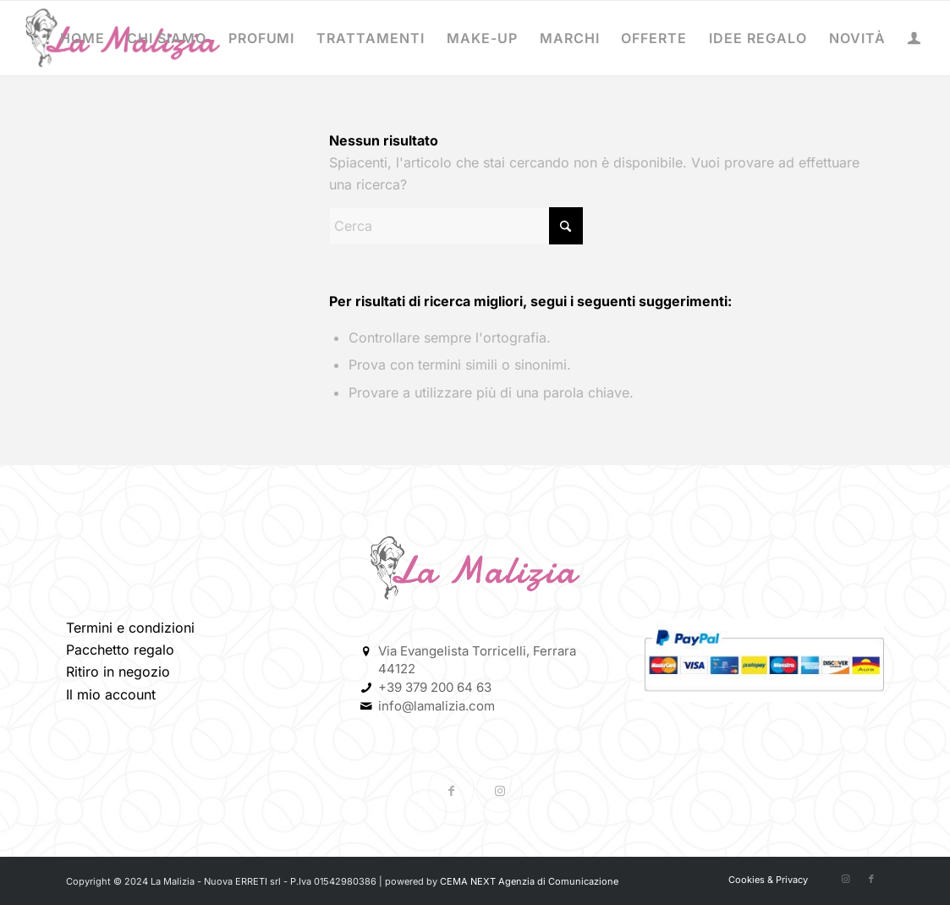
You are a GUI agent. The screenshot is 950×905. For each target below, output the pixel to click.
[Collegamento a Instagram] (499, 789)
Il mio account (111, 694)
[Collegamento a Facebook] (451, 789)
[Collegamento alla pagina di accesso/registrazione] (914, 40)
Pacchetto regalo (120, 649)
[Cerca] (456, 225)
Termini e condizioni (130, 627)
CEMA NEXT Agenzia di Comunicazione (529, 881)
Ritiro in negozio (118, 671)
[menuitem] (82, 38)
